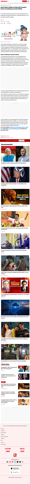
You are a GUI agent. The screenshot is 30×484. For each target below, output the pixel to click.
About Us (2, 428)
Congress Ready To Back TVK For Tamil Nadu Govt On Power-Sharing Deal (14, 228)
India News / (5, 3)
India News (2, 21)
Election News (3, 231)
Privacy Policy (3, 432)
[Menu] (28, 1)
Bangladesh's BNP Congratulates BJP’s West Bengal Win (13, 163)
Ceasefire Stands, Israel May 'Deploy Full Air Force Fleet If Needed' (8, 393)
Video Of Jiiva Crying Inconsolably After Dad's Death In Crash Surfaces (14, 273)
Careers (2, 442)
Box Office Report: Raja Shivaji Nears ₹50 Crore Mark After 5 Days (14, 206)
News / (2, 3)
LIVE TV (24, 1)
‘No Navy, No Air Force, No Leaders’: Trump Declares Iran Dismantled (13, 184)
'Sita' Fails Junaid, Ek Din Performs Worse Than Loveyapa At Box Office (14, 339)
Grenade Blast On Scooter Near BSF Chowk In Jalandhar (13, 361)
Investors (2, 438)
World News (3, 396)
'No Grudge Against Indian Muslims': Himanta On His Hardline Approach (15, 295)
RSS (1, 440)
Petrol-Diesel (3, 444)
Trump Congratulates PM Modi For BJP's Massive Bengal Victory (13, 251)
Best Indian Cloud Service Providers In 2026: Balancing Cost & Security (14, 317)
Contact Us (3, 430)
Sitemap (2, 434)
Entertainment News (4, 275)
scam (11, 48)
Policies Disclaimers (4, 436)
